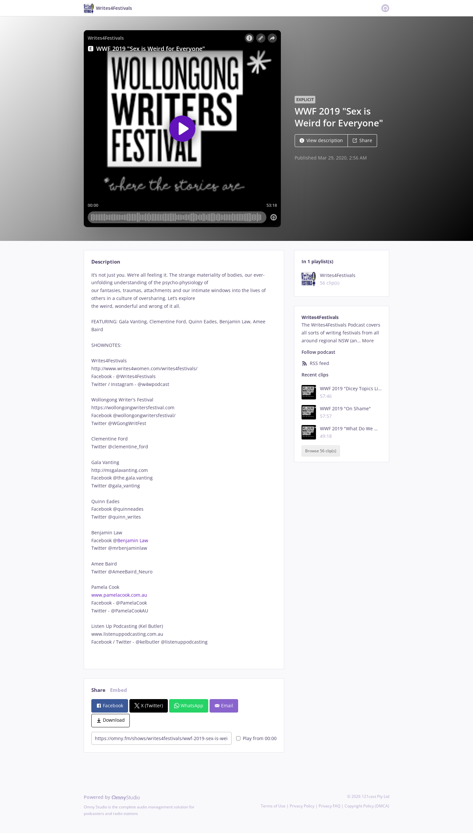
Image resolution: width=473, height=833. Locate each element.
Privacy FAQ (329, 806)
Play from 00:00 (256, 738)
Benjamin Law (132, 540)
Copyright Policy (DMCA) (367, 806)
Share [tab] (98, 690)
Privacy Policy (302, 806)
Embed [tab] (118, 690)
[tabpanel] (183, 466)
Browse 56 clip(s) (320, 451)
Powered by (112, 797)
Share (362, 140)
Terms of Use (273, 806)
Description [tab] (105, 261)
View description (321, 140)
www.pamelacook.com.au (119, 595)
